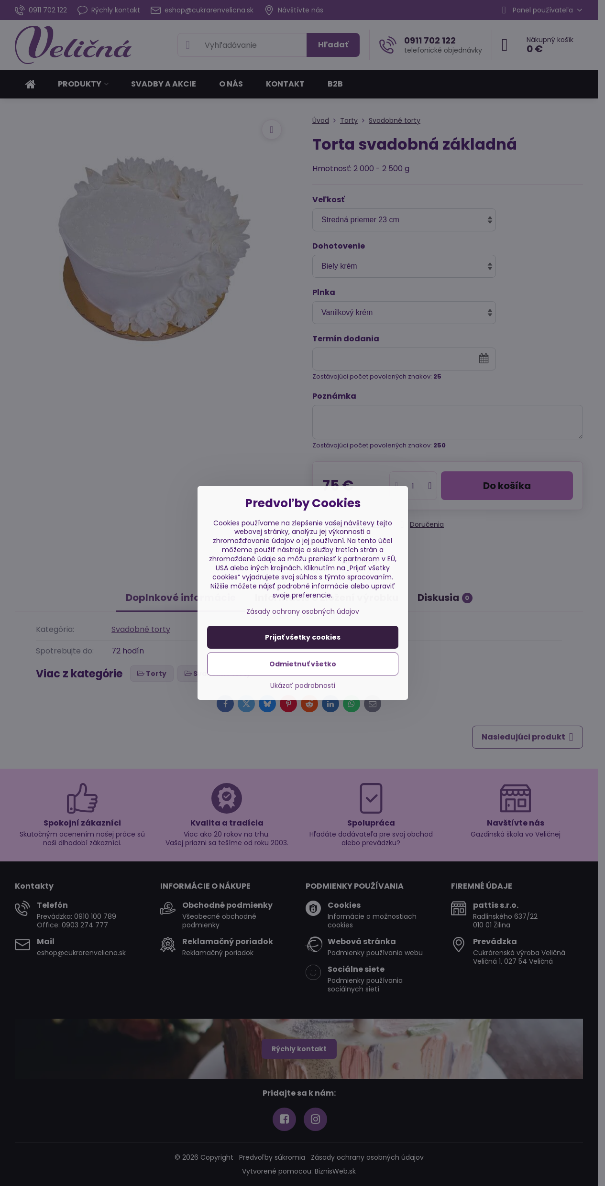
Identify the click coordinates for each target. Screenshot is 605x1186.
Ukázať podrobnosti (302, 685)
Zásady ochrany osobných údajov (302, 611)
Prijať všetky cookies (303, 637)
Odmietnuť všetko (302, 664)
